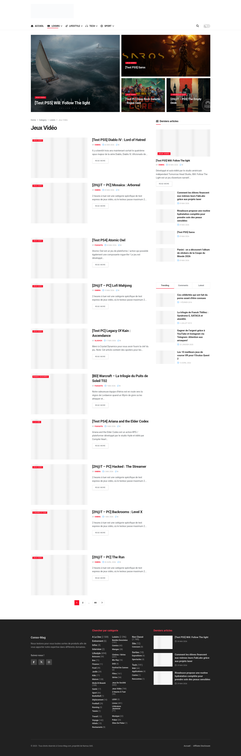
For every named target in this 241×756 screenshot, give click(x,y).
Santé (94, 689)
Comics (115, 645)
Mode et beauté (99, 683)
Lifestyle (72, 26)
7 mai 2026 (110, 386)
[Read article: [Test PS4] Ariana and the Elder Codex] (59, 439)
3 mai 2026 (110, 426)
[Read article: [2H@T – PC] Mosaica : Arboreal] (59, 203)
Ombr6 (98, 145)
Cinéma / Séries (119, 655)
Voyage (95, 720)
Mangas (115, 649)
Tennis (95, 711)
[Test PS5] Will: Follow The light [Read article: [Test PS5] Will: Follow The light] (62, 105)
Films (114, 674)
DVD (114, 664)
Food (94, 668)
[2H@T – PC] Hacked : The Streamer (119, 467)
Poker (114, 720)
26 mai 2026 (108, 145)
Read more (101, 160)
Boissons (96, 656)
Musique (115, 716)
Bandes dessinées (42, 377)
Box (93, 660)
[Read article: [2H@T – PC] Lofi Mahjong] (59, 303)
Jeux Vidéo (41, 99)
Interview (96, 649)
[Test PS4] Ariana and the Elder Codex (120, 421)
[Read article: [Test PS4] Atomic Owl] (59, 258)
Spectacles (136, 659)
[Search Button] (197, 26)
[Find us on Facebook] (34, 662)
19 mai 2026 (108, 290)
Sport (106, 26)
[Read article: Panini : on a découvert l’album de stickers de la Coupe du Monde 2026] (165, 255)
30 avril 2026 (109, 562)
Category (43, 120)
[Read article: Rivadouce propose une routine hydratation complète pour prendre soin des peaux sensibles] (165, 216)
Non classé (137, 637)
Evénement (97, 641)
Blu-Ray (115, 660)
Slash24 (98, 341)
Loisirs (53, 26)
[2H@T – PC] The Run (108, 557)
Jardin (95, 672)
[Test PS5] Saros (186, 232)
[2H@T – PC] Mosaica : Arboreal (116, 185)
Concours (136, 647)
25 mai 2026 (108, 190)
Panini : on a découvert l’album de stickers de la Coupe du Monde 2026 (193, 253)
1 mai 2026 (107, 517)
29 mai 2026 (183, 204)
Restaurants (97, 727)
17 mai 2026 (110, 341)
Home (33, 120)
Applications (137, 671)
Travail (95, 716)
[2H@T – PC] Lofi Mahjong (112, 285)
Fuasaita (99, 245)
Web (134, 668)
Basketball (96, 696)
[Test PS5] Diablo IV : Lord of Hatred (119, 140)
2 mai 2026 (107, 472)
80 (95, 602)
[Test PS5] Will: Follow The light (173, 160)
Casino (135, 675)
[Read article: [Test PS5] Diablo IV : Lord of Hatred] (59, 158)
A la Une (37, 422)
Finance (95, 664)
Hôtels (95, 723)
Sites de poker (118, 723)
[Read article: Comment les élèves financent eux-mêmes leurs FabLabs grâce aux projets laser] (165, 198)
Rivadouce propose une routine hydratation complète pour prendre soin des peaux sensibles (192, 676)
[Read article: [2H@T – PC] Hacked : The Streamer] (59, 484)
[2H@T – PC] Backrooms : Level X (117, 512)
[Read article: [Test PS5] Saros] (165, 238)
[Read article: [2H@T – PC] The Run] (59, 575)
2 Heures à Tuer (179, 96)
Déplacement (97, 700)
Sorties (135, 652)
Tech (90, 26)
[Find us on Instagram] (49, 662)
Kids (94, 675)
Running (95, 707)
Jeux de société (119, 683)
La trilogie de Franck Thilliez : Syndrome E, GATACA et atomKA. (192, 316)
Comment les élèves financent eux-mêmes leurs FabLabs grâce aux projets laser (193, 196)
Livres (114, 703)
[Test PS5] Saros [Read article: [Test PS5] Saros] (135, 69)
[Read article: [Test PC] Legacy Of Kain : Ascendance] (59, 348)
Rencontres (137, 679)
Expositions (137, 656)
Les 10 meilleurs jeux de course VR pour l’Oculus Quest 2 (193, 356)
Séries (114, 677)
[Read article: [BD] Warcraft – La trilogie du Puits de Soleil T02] (59, 394)
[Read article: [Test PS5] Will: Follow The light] (183, 143)
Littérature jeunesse (116, 707)
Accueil (37, 26)
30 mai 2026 (172, 165)
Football (95, 703)
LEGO (114, 699)
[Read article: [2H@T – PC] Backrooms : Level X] (59, 530)
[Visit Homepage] (52, 11)
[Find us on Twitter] (41, 662)
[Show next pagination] (102, 602)
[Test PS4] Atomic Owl (108, 240)
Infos (94, 645)
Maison (95, 679)
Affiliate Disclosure (201, 746)
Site (134, 643)
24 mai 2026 (110, 245)
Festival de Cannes (120, 668)
